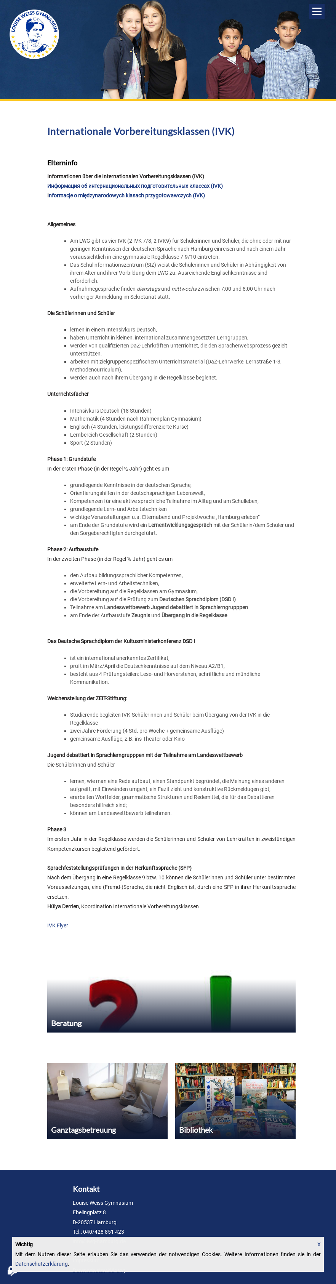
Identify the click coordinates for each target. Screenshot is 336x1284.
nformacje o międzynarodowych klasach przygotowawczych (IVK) (127, 195)
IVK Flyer (57, 925)
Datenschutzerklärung (41, 1264)
